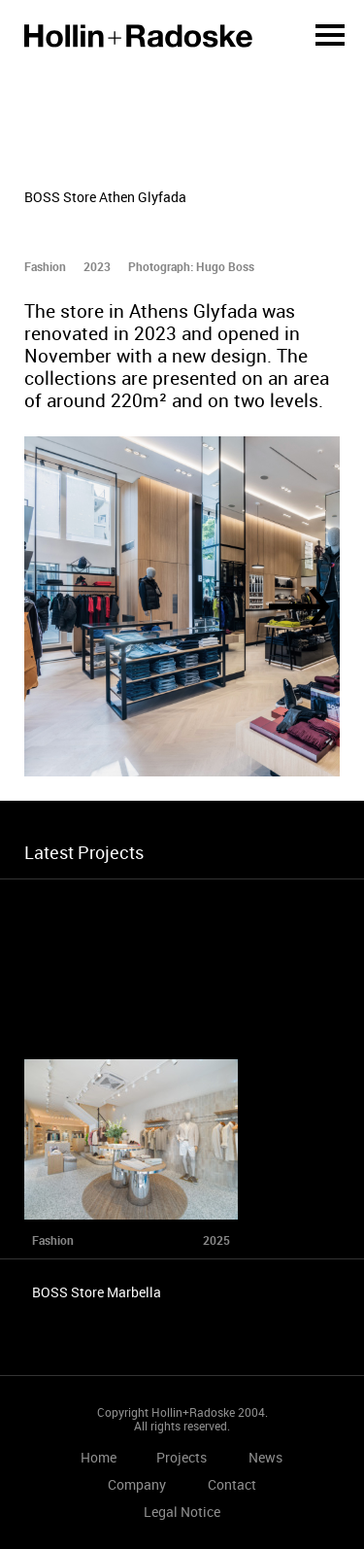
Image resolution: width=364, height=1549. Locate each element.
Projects (181, 1457)
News (265, 1457)
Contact (232, 1484)
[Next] (299, 607)
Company (137, 1484)
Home (138, 36)
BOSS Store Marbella (96, 1292)
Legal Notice (182, 1511)
